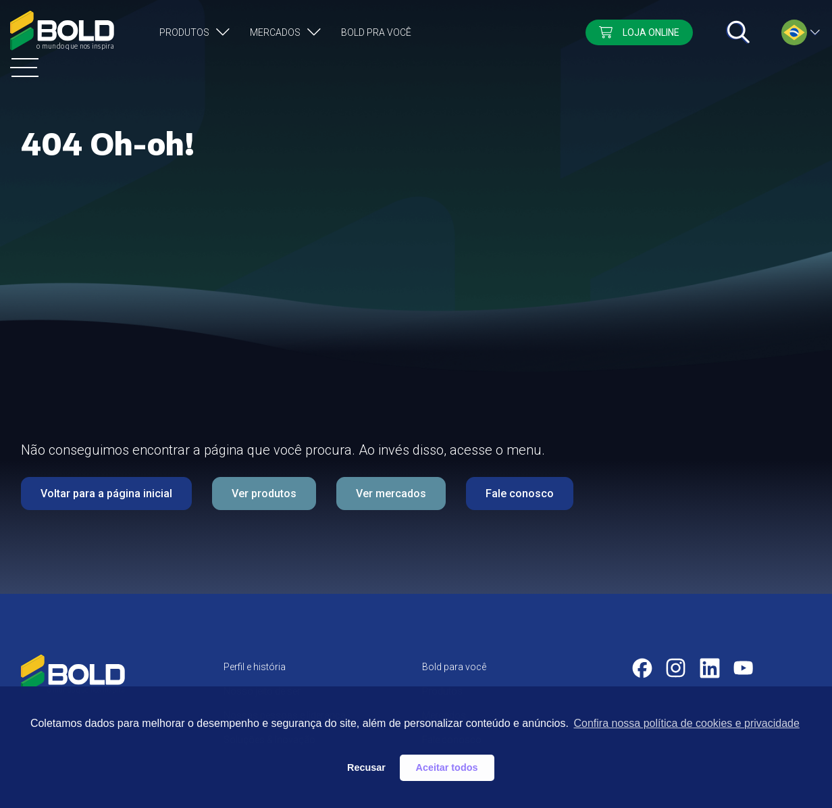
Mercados (275, 32)
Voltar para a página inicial (106, 493)
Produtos (184, 32)
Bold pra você (376, 32)
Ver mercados (391, 493)
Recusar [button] (366, 767)
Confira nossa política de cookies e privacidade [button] (686, 723)
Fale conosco (520, 493)
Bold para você (454, 666)
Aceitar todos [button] (447, 767)
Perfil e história (255, 666)
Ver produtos (264, 493)
